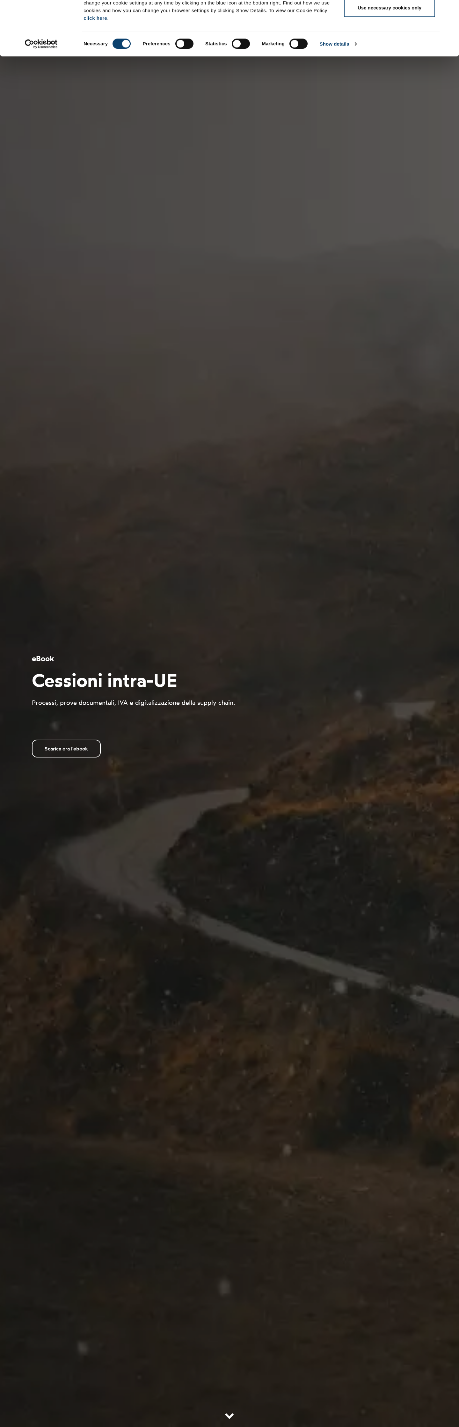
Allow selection (389, 37)
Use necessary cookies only (389, 58)
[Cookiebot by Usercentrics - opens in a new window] (41, 95)
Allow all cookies (389, 16)
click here (95, 69)
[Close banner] (449, 10)
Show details (334, 95)
